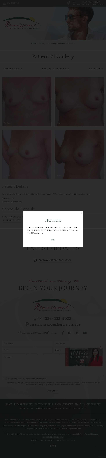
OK (53, 240)
